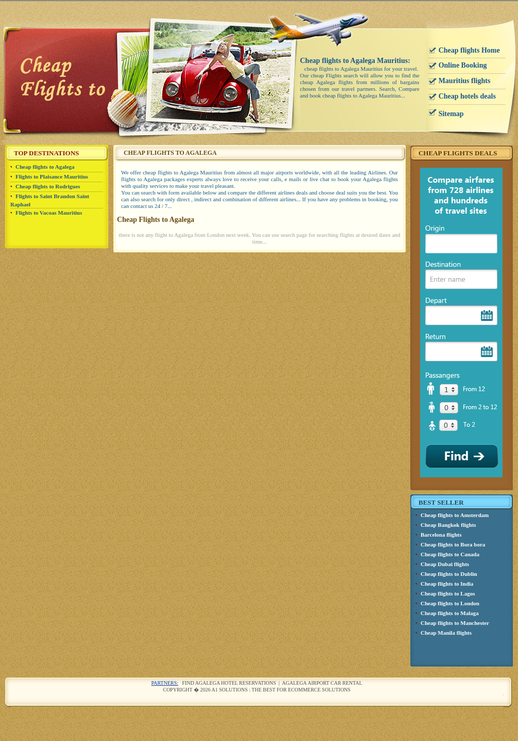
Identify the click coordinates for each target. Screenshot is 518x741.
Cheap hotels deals (467, 96)
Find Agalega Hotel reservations (229, 683)
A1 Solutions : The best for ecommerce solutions (280, 689)
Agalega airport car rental (322, 683)
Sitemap (451, 114)
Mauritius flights (465, 81)
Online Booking (463, 65)
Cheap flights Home (469, 50)
